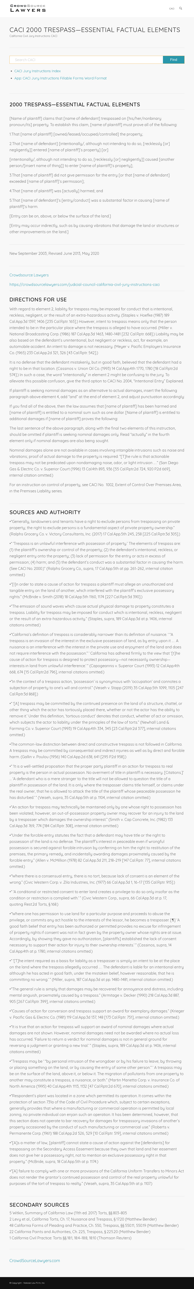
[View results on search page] (173, 60)
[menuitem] (172, 8)
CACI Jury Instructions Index (37, 71)
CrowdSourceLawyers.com (34, 1260)
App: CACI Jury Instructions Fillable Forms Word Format (60, 78)
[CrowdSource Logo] (28, 8)
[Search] (181, 8)
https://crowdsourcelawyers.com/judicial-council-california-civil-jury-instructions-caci (84, 284)
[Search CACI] (97, 60)
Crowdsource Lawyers (29, 275)
